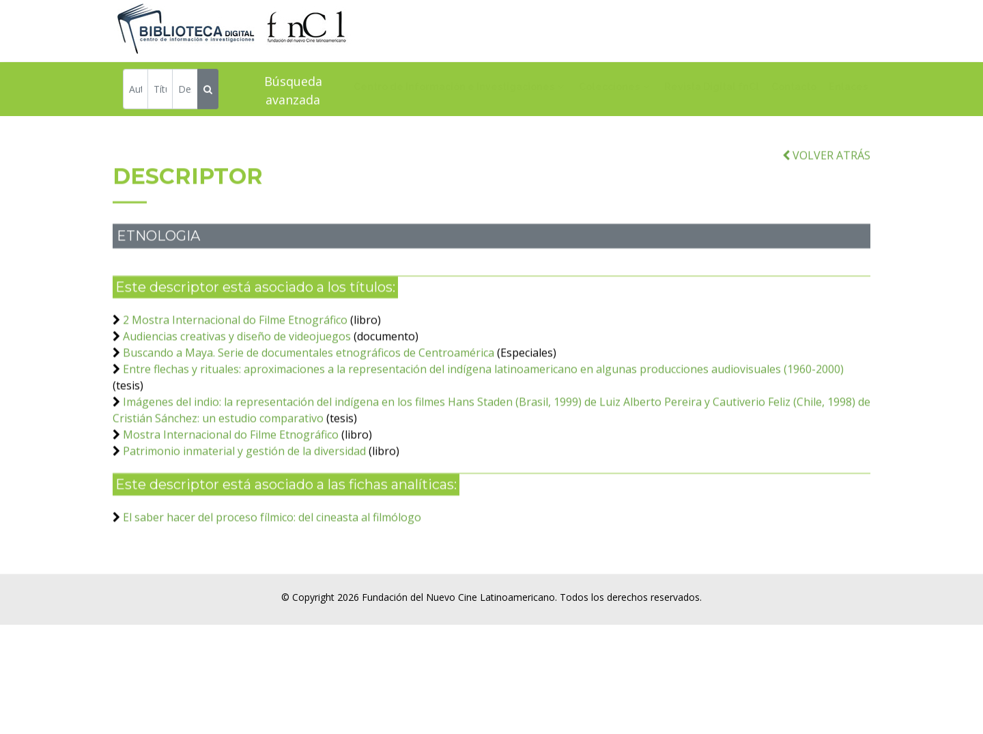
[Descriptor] (184, 91)
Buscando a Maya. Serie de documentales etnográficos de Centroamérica (308, 372)
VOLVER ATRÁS (826, 174)
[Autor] (135, 91)
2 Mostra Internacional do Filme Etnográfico (235, 339)
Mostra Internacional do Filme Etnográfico (231, 454)
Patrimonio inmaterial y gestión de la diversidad (244, 470)
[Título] (160, 91)
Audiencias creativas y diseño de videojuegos (237, 355)
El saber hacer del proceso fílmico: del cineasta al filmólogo (272, 536)
